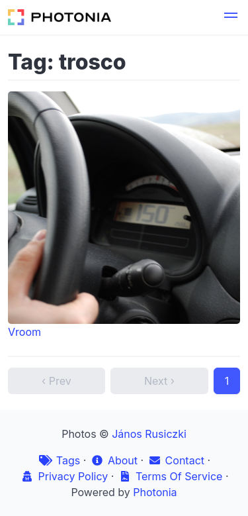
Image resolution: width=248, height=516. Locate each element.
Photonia (155, 492)
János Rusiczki (149, 433)
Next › (159, 380)
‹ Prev (56, 380)
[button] (231, 17)
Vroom (124, 214)
